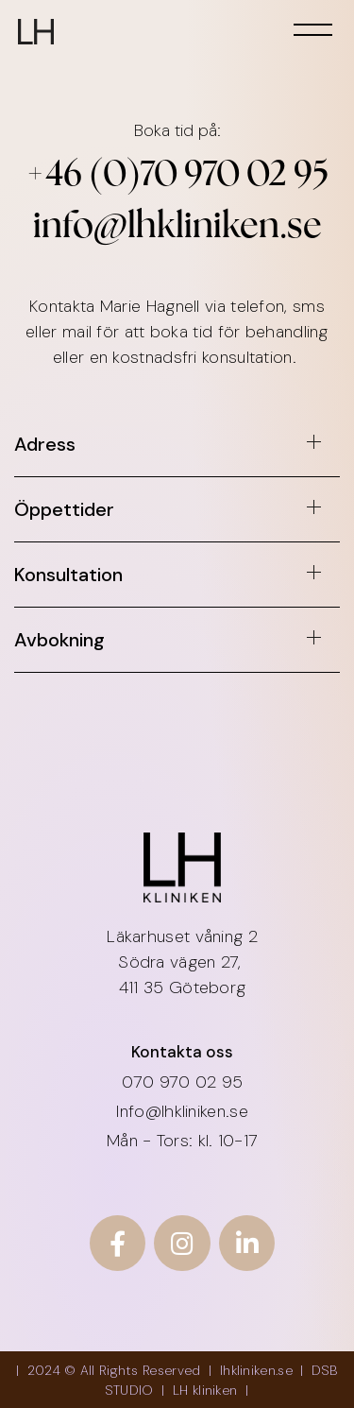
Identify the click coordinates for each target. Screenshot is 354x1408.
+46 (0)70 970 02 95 (177, 176)
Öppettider (64, 509)
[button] (177, 450)
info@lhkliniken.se (177, 228)
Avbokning (59, 639)
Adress (45, 444)
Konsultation (68, 574)
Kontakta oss (182, 1051)
